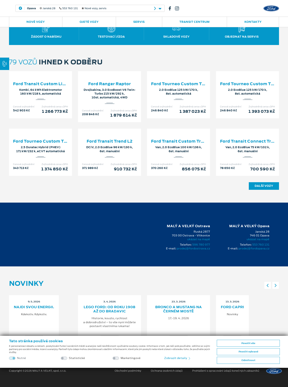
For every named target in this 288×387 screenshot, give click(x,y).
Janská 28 (66, 8)
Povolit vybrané (248, 351)
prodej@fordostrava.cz (193, 248)
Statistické (77, 358)
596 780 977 (201, 245)
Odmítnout (248, 360)
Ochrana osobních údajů (167, 371)
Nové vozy (35, 22)
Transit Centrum (194, 22)
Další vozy (264, 186)
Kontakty (253, 22)
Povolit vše (248, 343)
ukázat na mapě (198, 239)
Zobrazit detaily (177, 358)
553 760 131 (260, 245)
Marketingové (131, 358)
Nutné (21, 358)
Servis (139, 22)
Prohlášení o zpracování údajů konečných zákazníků (225, 371)
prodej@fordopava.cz (254, 248)
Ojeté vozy (89, 22)
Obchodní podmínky (128, 371)
